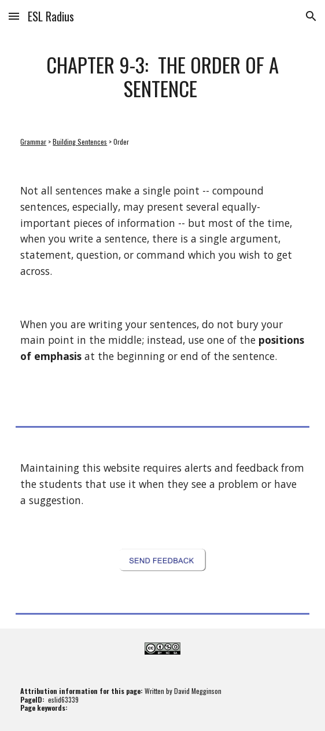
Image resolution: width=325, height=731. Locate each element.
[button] (14, 16)
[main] (162, 77)
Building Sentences (80, 141)
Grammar (33, 141)
